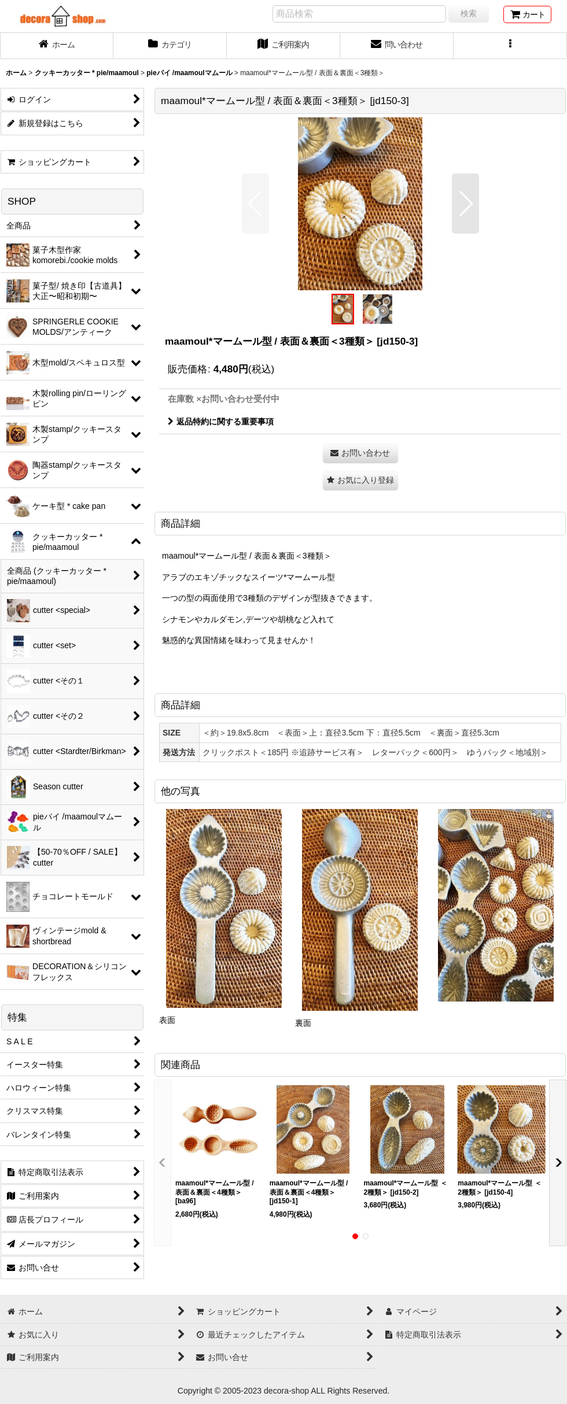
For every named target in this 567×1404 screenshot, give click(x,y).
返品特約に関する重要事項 (221, 421)
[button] (510, 45)
